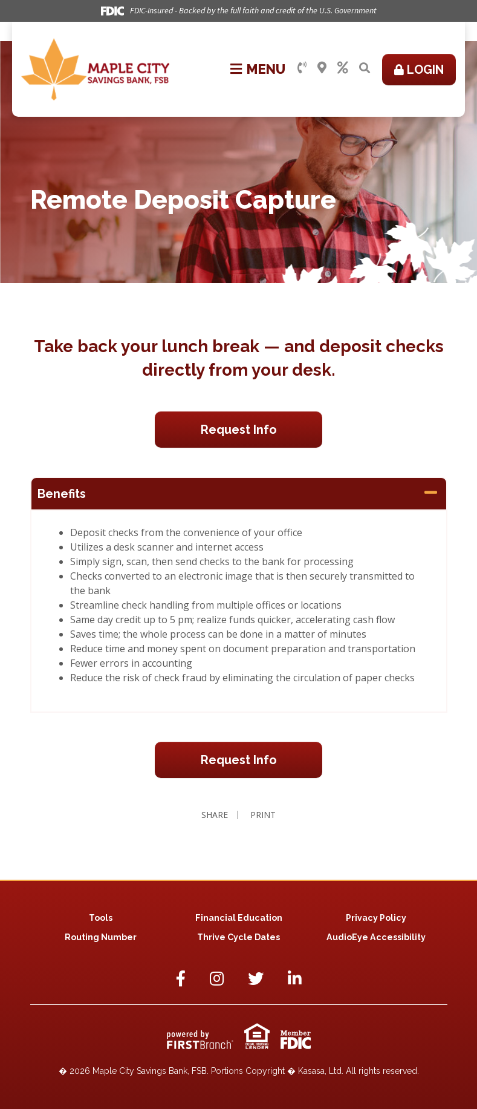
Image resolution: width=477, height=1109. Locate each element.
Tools (100, 918)
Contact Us (302, 68)
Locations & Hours (321, 68)
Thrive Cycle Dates (239, 937)
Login (425, 69)
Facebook (181, 978)
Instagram (217, 978)
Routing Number (101, 937)
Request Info (239, 429)
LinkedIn (295, 978)
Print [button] (264, 815)
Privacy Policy (376, 918)
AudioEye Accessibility (376, 937)
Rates (342, 68)
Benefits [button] (61, 493)
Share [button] (213, 815)
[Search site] (364, 68)
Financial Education (238, 918)
